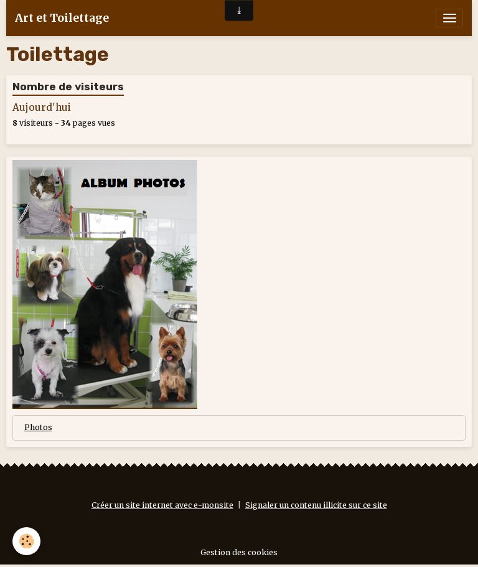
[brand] (62, 18)
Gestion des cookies (239, 552)
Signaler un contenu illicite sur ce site (316, 505)
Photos (38, 427)
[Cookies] (26, 541)
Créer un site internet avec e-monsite (162, 505)
